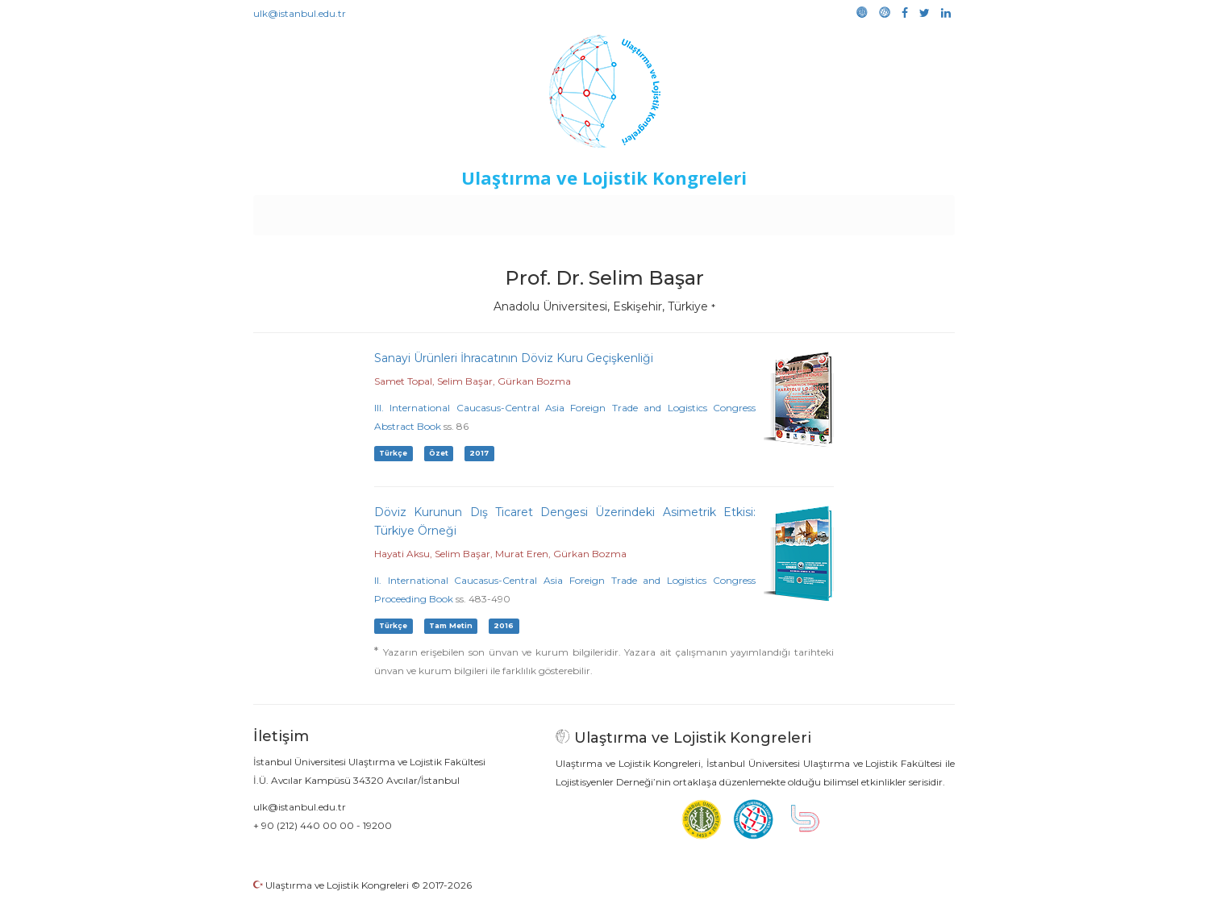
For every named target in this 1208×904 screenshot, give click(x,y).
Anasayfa (321, 211)
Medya (893, 211)
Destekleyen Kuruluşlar (476, 211)
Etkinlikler (579, 211)
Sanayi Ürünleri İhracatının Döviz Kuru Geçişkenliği (513, 358)
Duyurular (645, 211)
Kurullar (379, 211)
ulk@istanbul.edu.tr (299, 13)
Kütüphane (788, 211)
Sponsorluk (715, 211)
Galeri (847, 211)
